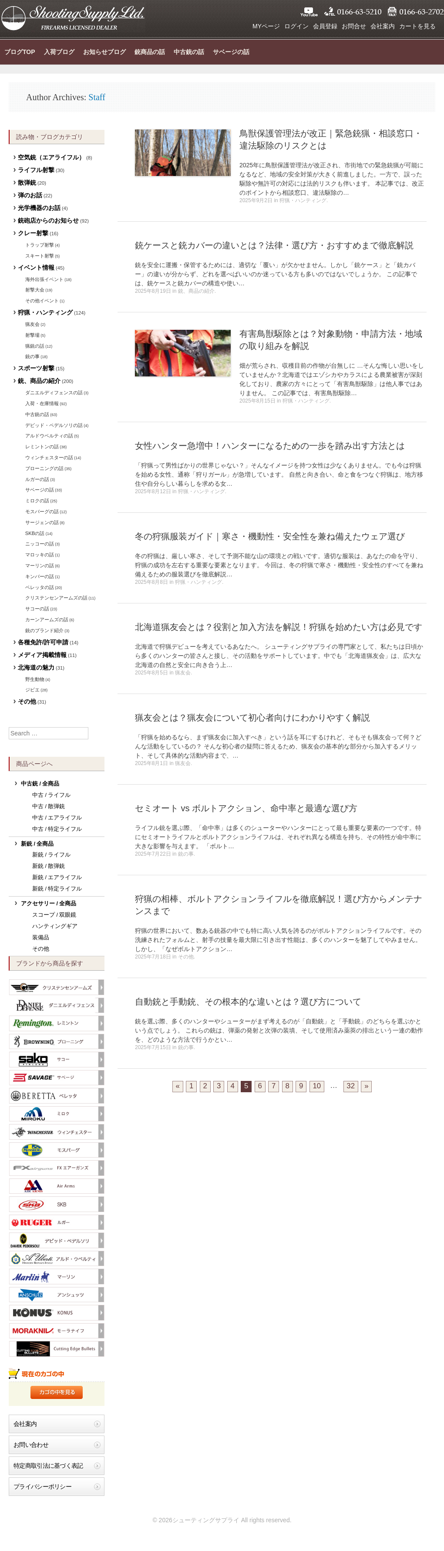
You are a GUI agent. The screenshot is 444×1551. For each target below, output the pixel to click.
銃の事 (186, 854)
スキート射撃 (39, 255)
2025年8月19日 (153, 291)
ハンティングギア (54, 926)
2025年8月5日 (151, 673)
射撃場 (32, 335)
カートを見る (417, 26)
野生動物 (34, 679)
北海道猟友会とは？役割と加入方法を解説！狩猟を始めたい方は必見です (278, 627)
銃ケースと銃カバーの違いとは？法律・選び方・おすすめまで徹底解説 (274, 245)
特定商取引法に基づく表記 (48, 1465)
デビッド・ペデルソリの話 (54, 425)
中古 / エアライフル (57, 818)
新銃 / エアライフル (57, 877)
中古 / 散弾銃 (48, 806)
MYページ (266, 26)
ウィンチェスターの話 (49, 457)
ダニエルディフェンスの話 (54, 392)
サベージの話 (231, 51)
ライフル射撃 (36, 169)
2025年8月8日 (151, 582)
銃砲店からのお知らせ (48, 220)
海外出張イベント (44, 279)
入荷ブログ (59, 51)
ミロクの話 (37, 500)
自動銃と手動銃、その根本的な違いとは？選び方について (248, 1001)
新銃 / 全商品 (37, 844)
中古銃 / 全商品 (40, 784)
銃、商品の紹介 (196, 291)
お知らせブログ (104, 51)
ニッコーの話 (39, 543)
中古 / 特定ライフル (57, 829)
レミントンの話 (42, 446)
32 (350, 1086)
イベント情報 (36, 267)
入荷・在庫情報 (42, 403)
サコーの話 (37, 608)
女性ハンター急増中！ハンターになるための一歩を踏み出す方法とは (270, 445)
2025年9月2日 (255, 200)
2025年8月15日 (257, 401)
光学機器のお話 (39, 207)
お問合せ (354, 26)
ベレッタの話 (39, 587)
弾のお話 (30, 195)
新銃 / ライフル (51, 855)
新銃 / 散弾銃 (48, 866)
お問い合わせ (30, 1444)
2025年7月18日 (153, 957)
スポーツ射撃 (36, 368)
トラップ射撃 (39, 244)
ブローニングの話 (44, 468)
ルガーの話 (37, 479)
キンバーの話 (39, 576)
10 (317, 1086)
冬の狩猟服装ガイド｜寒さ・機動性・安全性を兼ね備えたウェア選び (270, 536)
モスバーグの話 (42, 511)
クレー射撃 (33, 233)
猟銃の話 (34, 346)
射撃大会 (34, 289)
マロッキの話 (39, 554)
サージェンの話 (42, 522)
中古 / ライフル (51, 795)
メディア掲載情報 (42, 654)
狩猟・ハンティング (302, 200)
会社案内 (382, 26)
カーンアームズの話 (46, 619)
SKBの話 (34, 533)
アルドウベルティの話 (49, 435)
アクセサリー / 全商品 (49, 904)
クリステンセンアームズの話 (56, 597)
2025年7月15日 (153, 1047)
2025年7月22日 (153, 854)
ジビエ (32, 689)
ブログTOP (19, 51)
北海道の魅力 (36, 667)
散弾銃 (27, 182)
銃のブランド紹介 (44, 630)
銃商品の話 (150, 51)
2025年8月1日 (151, 763)
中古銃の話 (189, 51)
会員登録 (325, 26)
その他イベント (42, 300)
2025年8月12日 (153, 491)
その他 (186, 957)
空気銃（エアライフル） (51, 157)
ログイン (296, 26)
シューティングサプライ (72, 17)
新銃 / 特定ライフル (57, 889)
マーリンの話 (39, 565)
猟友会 (183, 673)
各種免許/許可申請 (43, 642)
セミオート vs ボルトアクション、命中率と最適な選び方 (246, 808)
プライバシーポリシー (42, 1486)
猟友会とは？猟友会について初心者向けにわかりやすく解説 (252, 717)
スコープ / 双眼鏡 (54, 915)
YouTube (309, 11)
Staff (96, 97)
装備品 (40, 938)
